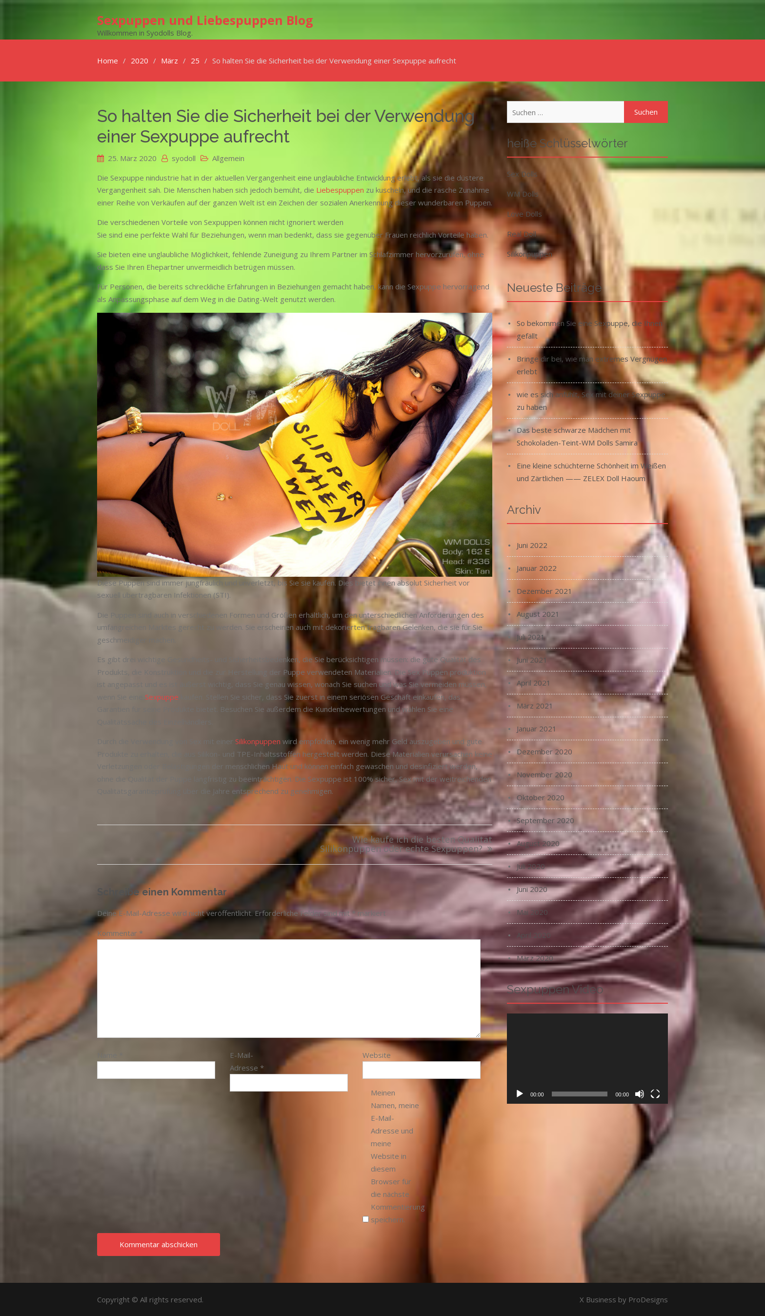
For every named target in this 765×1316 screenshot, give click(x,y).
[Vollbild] (655, 1094)
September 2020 (545, 820)
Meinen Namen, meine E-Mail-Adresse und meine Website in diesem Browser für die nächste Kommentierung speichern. (395, 1155)
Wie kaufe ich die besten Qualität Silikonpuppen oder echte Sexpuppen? (406, 844)
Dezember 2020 (544, 751)
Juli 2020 (531, 866)
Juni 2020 (532, 888)
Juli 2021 (531, 636)
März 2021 (535, 705)
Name (110, 1054)
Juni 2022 (532, 544)
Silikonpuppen (258, 741)
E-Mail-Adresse (247, 1061)
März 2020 (535, 957)
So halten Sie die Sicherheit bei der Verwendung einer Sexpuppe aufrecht (286, 125)
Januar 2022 (537, 567)
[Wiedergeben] (519, 1094)
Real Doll (521, 233)
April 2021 (534, 682)
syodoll (184, 157)
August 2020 (538, 843)
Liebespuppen (340, 190)
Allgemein (228, 157)
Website (376, 1054)
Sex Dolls (522, 173)
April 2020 (534, 934)
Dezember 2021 (544, 590)
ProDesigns (648, 1299)
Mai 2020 (532, 911)
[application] (587, 1058)
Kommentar (120, 932)
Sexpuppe (162, 696)
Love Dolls (524, 213)
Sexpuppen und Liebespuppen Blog (205, 20)
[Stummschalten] (639, 1094)
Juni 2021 (532, 659)
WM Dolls (523, 193)
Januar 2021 (537, 728)
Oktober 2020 (540, 797)
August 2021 (538, 613)
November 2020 (544, 774)
